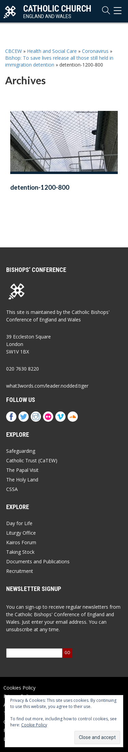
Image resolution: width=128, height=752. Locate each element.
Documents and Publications (38, 561)
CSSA (12, 489)
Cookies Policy (19, 687)
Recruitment (19, 571)
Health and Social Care (52, 51)
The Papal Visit (22, 470)
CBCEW (13, 51)
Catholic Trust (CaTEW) (31, 460)
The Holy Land (22, 479)
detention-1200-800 (39, 187)
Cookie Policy (34, 725)
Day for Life (19, 523)
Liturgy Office (21, 533)
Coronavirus (95, 51)
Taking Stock (20, 552)
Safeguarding (20, 451)
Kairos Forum (21, 542)
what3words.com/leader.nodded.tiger (47, 385)
